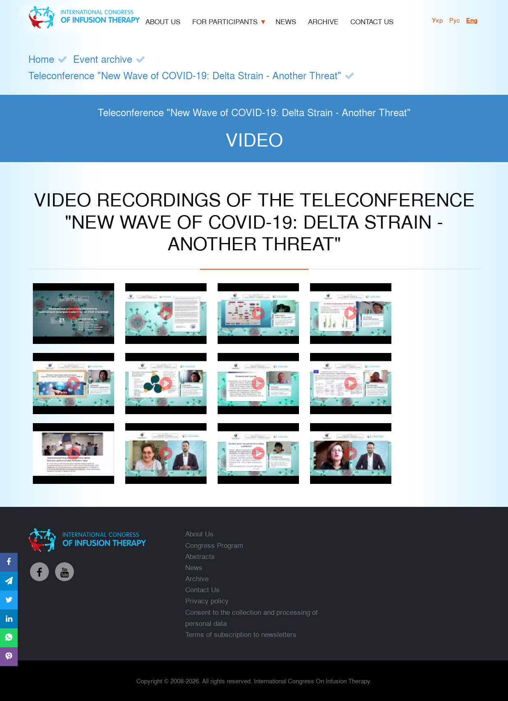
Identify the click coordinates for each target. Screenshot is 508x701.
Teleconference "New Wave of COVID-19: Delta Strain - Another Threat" (184, 75)
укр (437, 19)
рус (454, 19)
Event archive (102, 58)
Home (41, 58)
